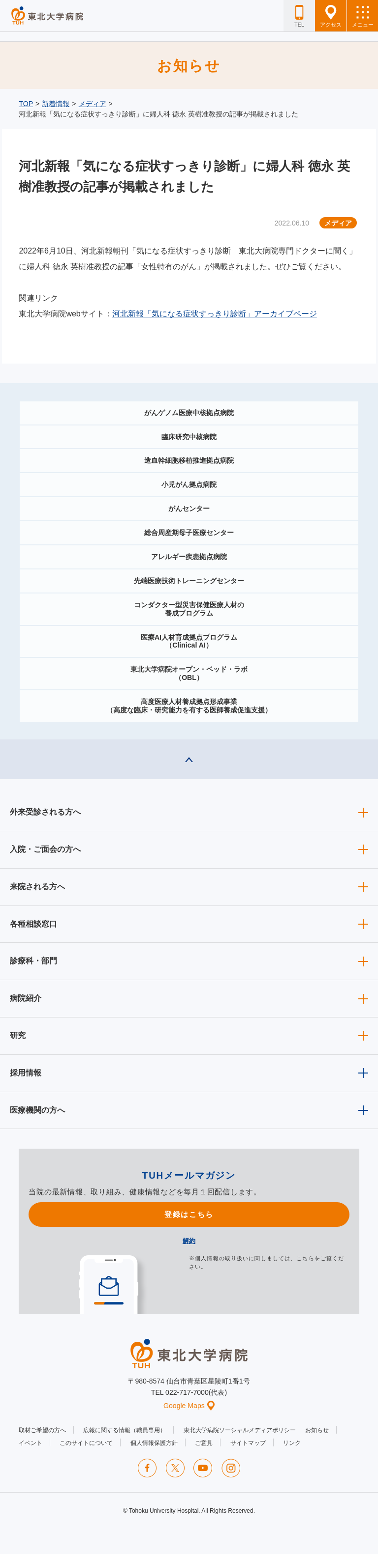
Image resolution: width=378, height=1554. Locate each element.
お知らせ (317, 1430)
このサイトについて (86, 1443)
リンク (292, 1443)
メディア (92, 104)
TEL (299, 16)
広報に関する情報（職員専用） (124, 1430)
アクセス (331, 16)
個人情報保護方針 (154, 1443)
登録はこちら (188, 1214)
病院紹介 (25, 998)
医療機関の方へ (37, 1110)
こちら (305, 1258)
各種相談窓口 (33, 924)
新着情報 (55, 104)
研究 (18, 1035)
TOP (26, 104)
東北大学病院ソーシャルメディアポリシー (240, 1430)
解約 (189, 1240)
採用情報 (25, 1073)
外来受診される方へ (45, 812)
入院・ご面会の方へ (45, 849)
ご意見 (204, 1443)
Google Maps (189, 1406)
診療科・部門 (33, 961)
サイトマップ (248, 1443)
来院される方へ (37, 886)
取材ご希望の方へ (42, 1430)
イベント (30, 1443)
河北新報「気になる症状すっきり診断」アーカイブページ (214, 314)
